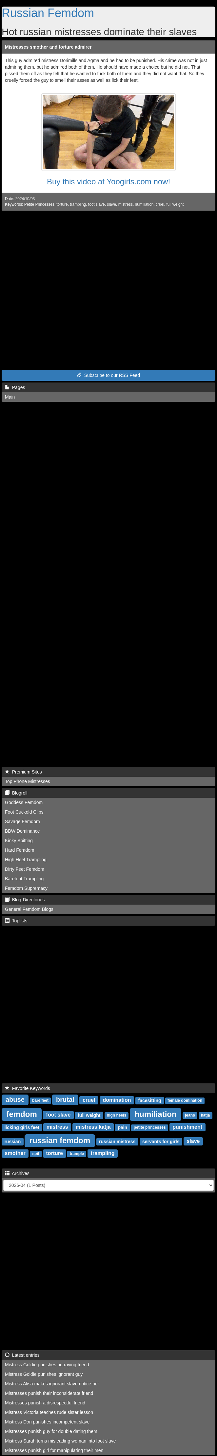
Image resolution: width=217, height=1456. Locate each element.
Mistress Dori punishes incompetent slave (47, 1421)
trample (77, 1153)
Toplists (16, 920)
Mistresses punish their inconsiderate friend (49, 1393)
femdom (21, 1113)
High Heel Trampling (26, 859)
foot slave (96, 204)
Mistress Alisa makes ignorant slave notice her (52, 1383)
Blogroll (16, 793)
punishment (187, 1127)
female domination (185, 1100)
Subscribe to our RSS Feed (108, 375)
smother (15, 1153)
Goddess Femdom (24, 802)
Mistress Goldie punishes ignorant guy (44, 1374)
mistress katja (93, 1127)
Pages (15, 387)
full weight (175, 204)
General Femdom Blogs (29, 909)
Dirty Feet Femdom (24, 869)
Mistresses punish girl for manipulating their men (54, 1450)
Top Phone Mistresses (27, 781)
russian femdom (60, 1140)
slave (111, 204)
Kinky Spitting (19, 840)
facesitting (149, 1100)
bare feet (40, 1100)
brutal (65, 1099)
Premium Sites (23, 771)
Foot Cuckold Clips (24, 812)
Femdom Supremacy (26, 888)
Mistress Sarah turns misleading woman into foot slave (60, 1441)
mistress (125, 204)
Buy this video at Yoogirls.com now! (108, 181)
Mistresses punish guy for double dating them (51, 1431)
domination (117, 1100)
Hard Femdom (19, 850)
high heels (116, 1115)
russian (12, 1141)
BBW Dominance (22, 831)
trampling (78, 204)
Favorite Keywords (27, 1088)
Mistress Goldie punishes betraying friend (47, 1364)
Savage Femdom (22, 821)
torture (62, 204)
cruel (160, 204)
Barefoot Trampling (24, 878)
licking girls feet (21, 1127)
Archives (17, 1173)
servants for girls (161, 1141)
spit (35, 1153)
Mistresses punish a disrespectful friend (45, 1402)
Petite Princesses (39, 204)
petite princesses (150, 1127)
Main (10, 397)
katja (205, 1115)
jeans (190, 1115)
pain (122, 1127)
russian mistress (117, 1141)
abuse (15, 1099)
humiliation (144, 204)
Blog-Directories (25, 899)
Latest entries (22, 1355)
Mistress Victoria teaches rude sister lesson (49, 1412)
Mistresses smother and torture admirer (48, 47)
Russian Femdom (48, 13)
